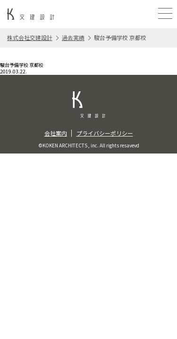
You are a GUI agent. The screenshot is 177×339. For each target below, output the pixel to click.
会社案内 (55, 133)
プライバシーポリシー (104, 133)
